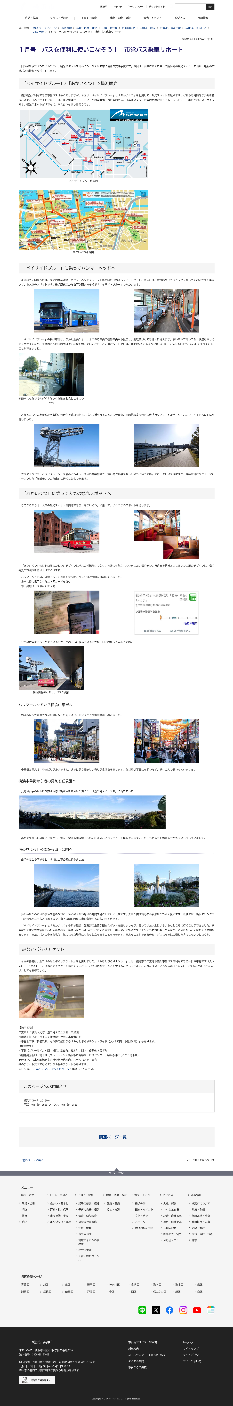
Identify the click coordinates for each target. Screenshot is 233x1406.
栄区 (200, 1284)
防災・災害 (28, 1203)
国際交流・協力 (172, 1234)
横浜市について (201, 1203)
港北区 (179, 1284)
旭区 (45, 1284)
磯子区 (91, 1284)
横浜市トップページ (45, 28)
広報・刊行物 (110, 28)
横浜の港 (140, 1203)
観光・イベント (143, 1195)
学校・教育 (84, 1228)
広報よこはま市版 (170, 28)
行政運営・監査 (201, 1215)
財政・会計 (198, 1228)
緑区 (178, 1291)
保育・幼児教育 (87, 1215)
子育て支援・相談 (88, 1209)
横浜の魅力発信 (144, 1228)
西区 (134, 1291)
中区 (111, 1291)
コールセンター (136, 6)
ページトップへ (117, 1173)
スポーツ (140, 1222)
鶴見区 (69, 1291)
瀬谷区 (25, 1291)
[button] (116, 1137)
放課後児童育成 (87, 1222)
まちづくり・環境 (60, 1222)
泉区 (67, 1284)
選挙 (194, 1240)
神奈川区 (114, 1284)
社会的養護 (84, 1250)
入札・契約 (170, 1203)
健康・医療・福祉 (116, 1195)
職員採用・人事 (201, 1222)
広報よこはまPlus (195, 28)
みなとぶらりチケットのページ (51, 1069)
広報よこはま (147, 28)
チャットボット (157, 6)
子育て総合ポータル (88, 1258)
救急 (24, 1215)
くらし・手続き (58, 1195)
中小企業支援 (171, 1209)
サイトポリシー (192, 1355)
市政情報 (66, 28)
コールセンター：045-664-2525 (146, 1355)
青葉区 (25, 1284)
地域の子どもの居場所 (88, 1242)
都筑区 (47, 1291)
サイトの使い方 (192, 1361)
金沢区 (135, 1284)
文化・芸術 (141, 1215)
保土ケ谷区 (159, 1291)
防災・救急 (27, 1195)
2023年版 (38, 31)
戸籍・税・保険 (59, 1209)
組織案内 (133, 1348)
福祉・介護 (113, 1209)
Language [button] (117, 6)
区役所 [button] (103, 6)
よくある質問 (136, 1361)
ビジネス (168, 1195)
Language (188, 1342)
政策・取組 (198, 1209)
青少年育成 (84, 1234)
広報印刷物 (128, 28)
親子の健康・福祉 (88, 1203)
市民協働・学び (59, 1215)
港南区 (157, 1284)
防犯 (24, 1222)
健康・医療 (113, 1203)
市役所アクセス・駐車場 (142, 1342)
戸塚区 (91, 1291)
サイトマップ (191, 1348)
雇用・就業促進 (172, 1222)
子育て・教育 (85, 1195)
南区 (200, 1291)
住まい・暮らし (59, 1203)
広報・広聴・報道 (86, 28)
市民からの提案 (137, 1367)
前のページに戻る (33, 1160)
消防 (24, 1209)
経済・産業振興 (172, 1215)
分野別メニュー (172, 1240)
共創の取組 (170, 1228)
